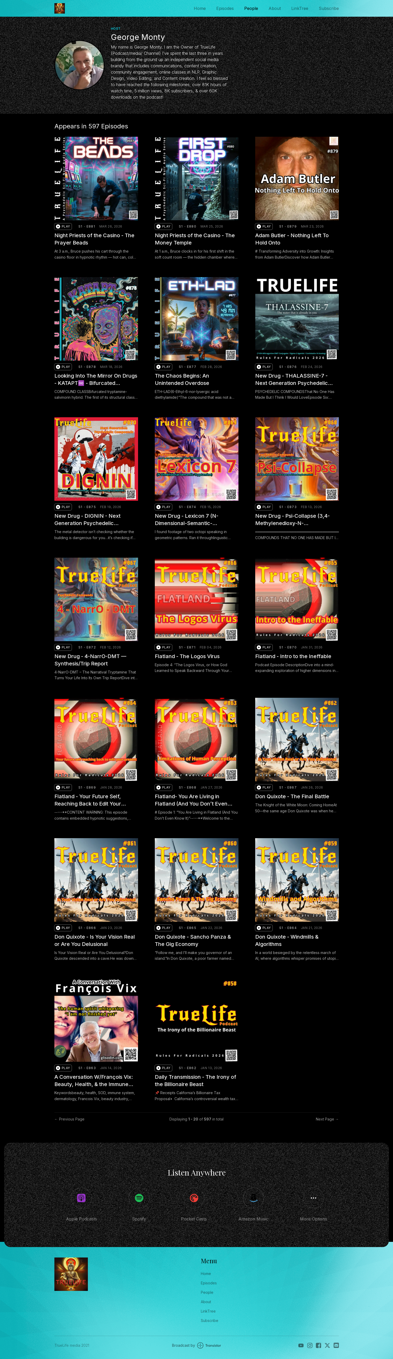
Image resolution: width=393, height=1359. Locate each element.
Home (200, 8)
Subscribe (329, 8)
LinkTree (299, 8)
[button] (63, 226)
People (251, 8)
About (275, 8)
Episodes (225, 8)
